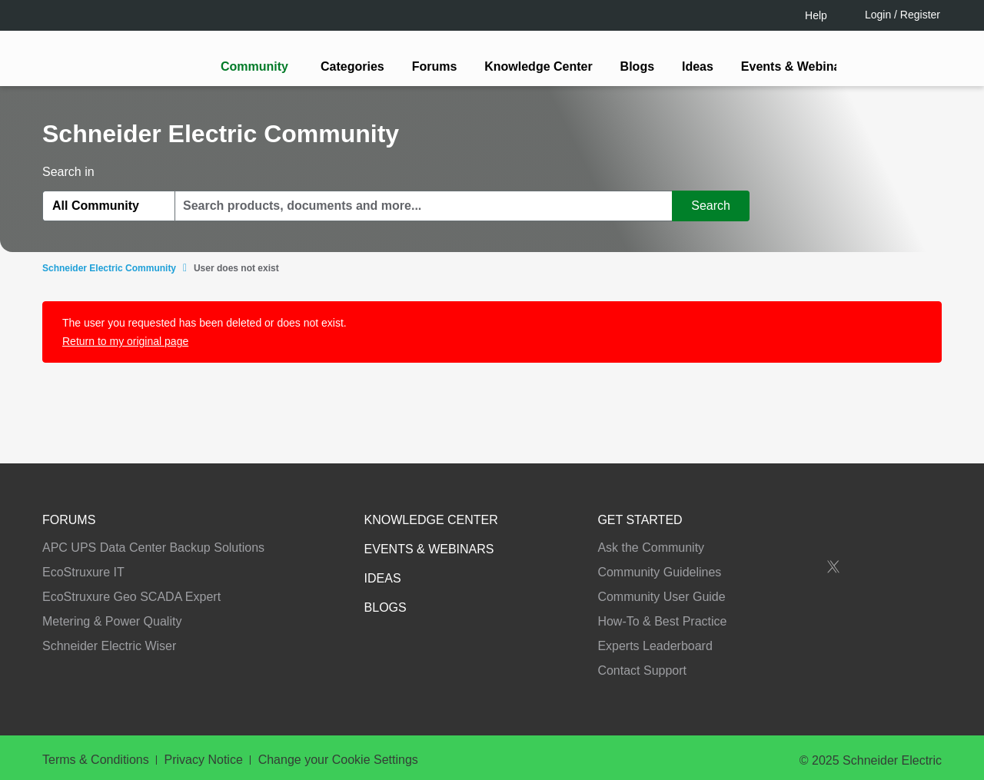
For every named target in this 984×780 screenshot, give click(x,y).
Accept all (833, 718)
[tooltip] (574, 451)
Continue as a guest (494, 510)
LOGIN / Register (485, 450)
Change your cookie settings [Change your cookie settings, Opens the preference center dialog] (698, 718)
